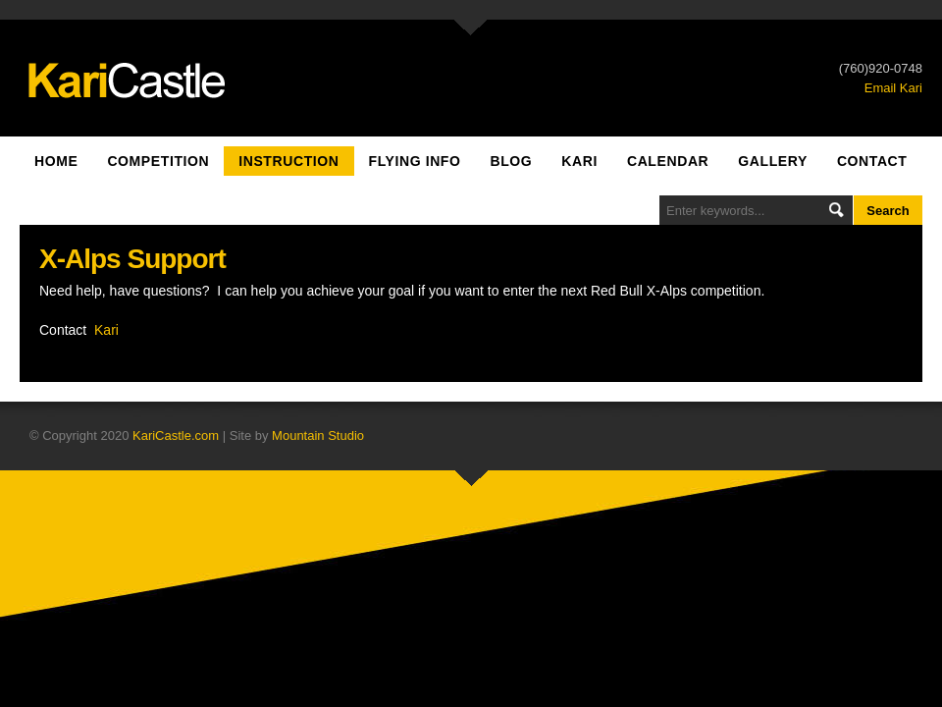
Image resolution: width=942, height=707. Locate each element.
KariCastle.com (175, 435)
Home (56, 161)
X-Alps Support (132, 259)
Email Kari (893, 88)
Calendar (667, 161)
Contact (872, 161)
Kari (579, 161)
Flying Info (415, 161)
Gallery (773, 161)
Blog (511, 161)
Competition (158, 161)
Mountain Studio (318, 435)
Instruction (288, 161)
